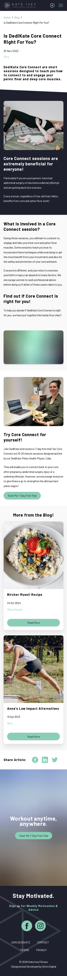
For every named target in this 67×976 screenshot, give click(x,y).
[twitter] (55, 760)
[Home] (20, 5)
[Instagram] (40, 926)
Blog (16, 17)
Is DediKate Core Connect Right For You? (26, 22)
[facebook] (35, 760)
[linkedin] (45, 760)
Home (7, 17)
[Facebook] (26, 926)
